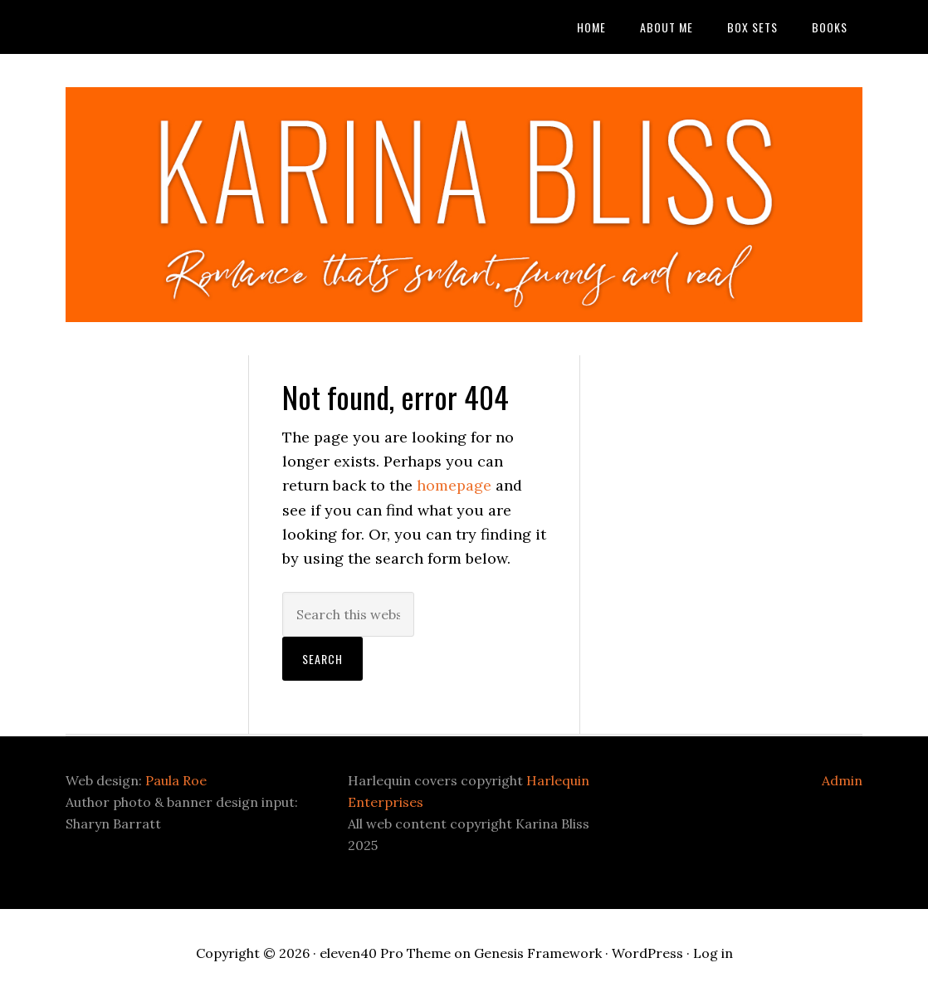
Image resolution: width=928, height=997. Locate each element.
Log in (713, 953)
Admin (842, 780)
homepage (454, 485)
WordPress (647, 953)
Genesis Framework (538, 953)
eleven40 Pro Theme (385, 953)
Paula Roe (176, 780)
